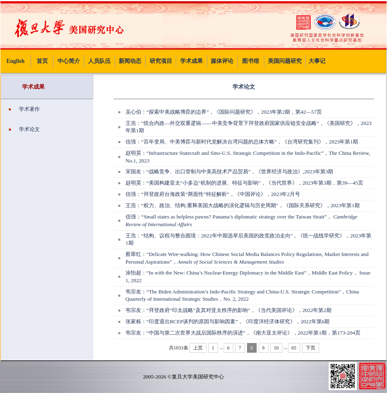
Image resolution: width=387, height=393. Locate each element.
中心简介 (69, 61)
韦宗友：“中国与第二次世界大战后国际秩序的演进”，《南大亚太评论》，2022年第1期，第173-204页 (243, 333)
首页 (42, 61)
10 (276, 348)
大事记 (317, 61)
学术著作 (24, 109)
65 (294, 348)
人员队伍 (99, 61)
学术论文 (24, 129)
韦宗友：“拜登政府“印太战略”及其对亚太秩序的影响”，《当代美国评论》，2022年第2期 (228, 310)
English (15, 61)
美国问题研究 (285, 61)
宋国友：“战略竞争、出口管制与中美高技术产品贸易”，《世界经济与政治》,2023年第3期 (229, 171)
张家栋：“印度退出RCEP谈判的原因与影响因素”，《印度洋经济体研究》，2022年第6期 (228, 321)
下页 (310, 348)
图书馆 (250, 61)
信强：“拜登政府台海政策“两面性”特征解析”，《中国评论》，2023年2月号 (213, 194)
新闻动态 (130, 61)
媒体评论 (222, 61)
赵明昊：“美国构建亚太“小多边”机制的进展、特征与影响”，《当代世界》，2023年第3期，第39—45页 (244, 183)
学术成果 (191, 61)
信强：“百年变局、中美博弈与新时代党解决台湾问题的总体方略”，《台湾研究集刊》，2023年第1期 (242, 142)
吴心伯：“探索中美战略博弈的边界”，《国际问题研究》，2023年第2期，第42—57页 (224, 112)
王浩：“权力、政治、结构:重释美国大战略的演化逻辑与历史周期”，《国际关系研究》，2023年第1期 (243, 205)
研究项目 (161, 61)
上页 (198, 348)
